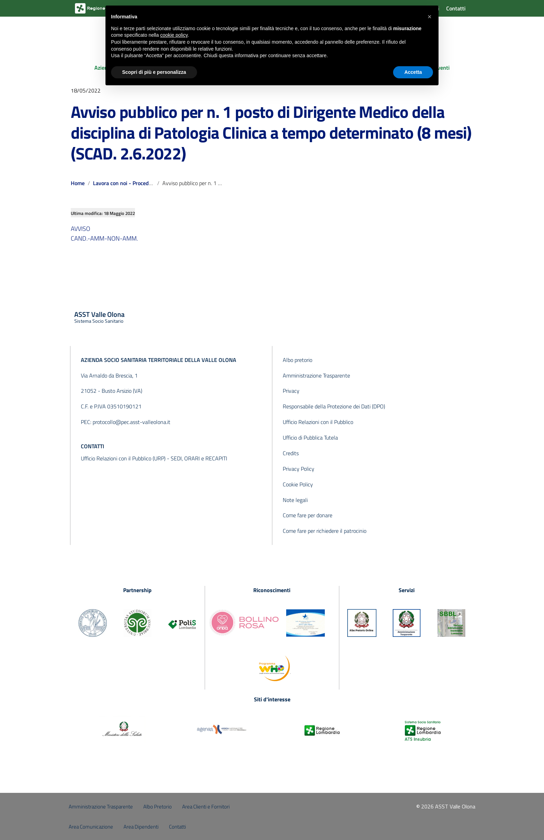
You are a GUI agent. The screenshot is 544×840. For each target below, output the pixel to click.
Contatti (456, 8)
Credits (291, 453)
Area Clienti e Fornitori (206, 807)
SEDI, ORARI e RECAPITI (199, 458)
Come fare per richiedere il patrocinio (324, 531)
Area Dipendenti (141, 827)
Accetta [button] (413, 72)
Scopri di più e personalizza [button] (154, 72)
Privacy (291, 391)
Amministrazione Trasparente (316, 375)
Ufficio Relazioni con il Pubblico (318, 422)
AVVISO (80, 228)
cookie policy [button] (174, 35)
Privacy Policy (298, 469)
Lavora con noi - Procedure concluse (136, 183)
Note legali (295, 500)
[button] (429, 16)
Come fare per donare (307, 515)
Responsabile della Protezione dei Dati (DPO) (334, 406)
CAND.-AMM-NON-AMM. (104, 238)
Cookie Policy (298, 484)
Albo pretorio (297, 360)
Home (78, 183)
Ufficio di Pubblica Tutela (310, 437)
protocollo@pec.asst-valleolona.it (131, 422)
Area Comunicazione (91, 827)
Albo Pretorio (157, 807)
